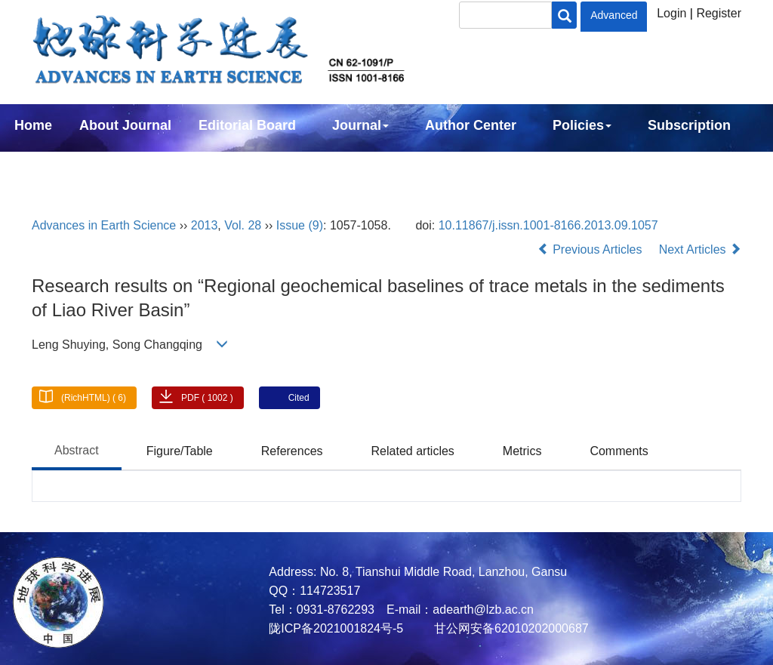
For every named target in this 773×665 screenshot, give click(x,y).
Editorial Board (247, 125)
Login (671, 13)
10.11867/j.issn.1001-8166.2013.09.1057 (548, 225)
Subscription (689, 125)
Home (33, 125)
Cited (299, 398)
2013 (204, 225)
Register (718, 13)
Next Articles (700, 249)
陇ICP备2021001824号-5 (336, 628)
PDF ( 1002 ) (207, 398)
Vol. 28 (242, 225)
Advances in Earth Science (104, 225)
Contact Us (50, 166)
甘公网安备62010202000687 (510, 628)
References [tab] (292, 451)
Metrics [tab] (522, 451)
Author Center (470, 125)
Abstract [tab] (76, 450)
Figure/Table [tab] (179, 451)
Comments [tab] (619, 451)
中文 (126, 166)
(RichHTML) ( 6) (93, 398)
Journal (360, 125)
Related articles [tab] (412, 451)
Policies (582, 125)
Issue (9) (299, 225)
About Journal (125, 125)
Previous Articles (591, 249)
